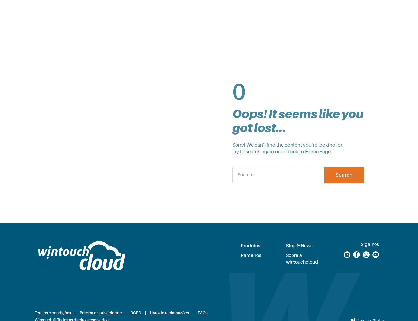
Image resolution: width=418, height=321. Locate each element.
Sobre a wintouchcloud (302, 259)
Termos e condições (53, 313)
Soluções (110, 10)
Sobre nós (193, 31)
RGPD (135, 313)
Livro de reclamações (169, 313)
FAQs (203, 313)
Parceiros (229, 10)
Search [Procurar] (344, 175)
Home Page (318, 151)
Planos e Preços (187, 10)
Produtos (144, 10)
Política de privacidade (101, 313)
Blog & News (268, 10)
